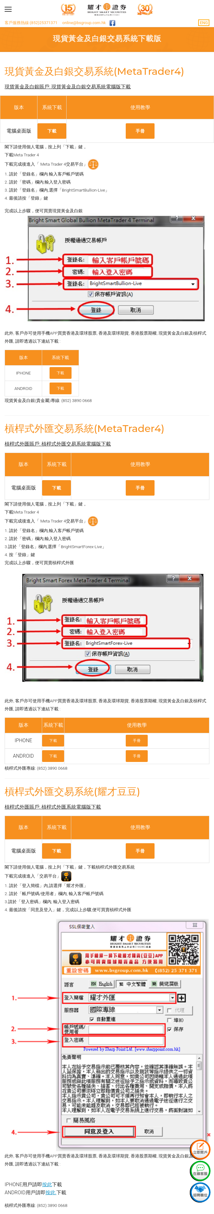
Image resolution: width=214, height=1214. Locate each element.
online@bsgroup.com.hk (84, 22)
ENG (204, 22)
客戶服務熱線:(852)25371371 (31, 22)
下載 (51, 131)
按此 (47, 1184)
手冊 (140, 131)
